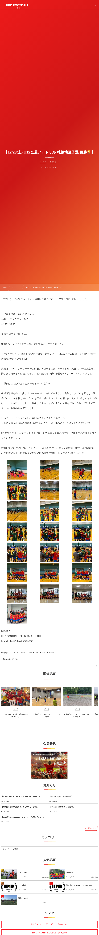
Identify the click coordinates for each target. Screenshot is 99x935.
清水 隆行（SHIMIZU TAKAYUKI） (79, 885)
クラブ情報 (22, 885)
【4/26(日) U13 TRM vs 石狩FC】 (62, 807)
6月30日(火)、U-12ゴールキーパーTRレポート (77, 717)
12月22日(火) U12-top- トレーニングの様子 (46, 717)
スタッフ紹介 (23, 872)
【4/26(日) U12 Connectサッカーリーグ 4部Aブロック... (22, 817)
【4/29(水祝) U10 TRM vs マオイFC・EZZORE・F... (21, 796)
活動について (23, 898)
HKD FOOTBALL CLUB (17, 7)
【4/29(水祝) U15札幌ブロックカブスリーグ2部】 (20, 807)
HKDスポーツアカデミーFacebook (49, 924)
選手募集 (69, 872)
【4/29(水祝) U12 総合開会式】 (61, 796)
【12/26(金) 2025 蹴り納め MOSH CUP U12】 (15, 717)
